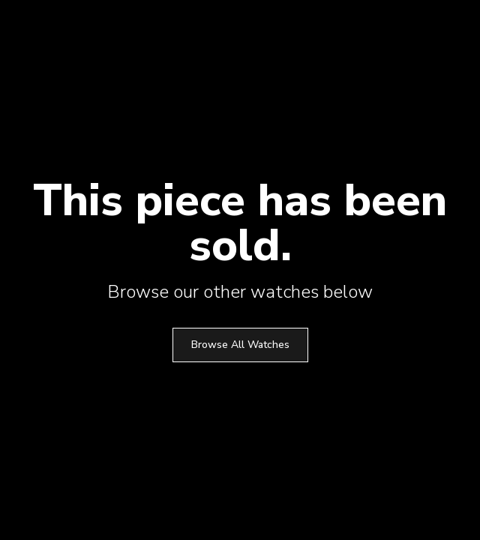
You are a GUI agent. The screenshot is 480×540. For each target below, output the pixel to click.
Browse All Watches (240, 345)
